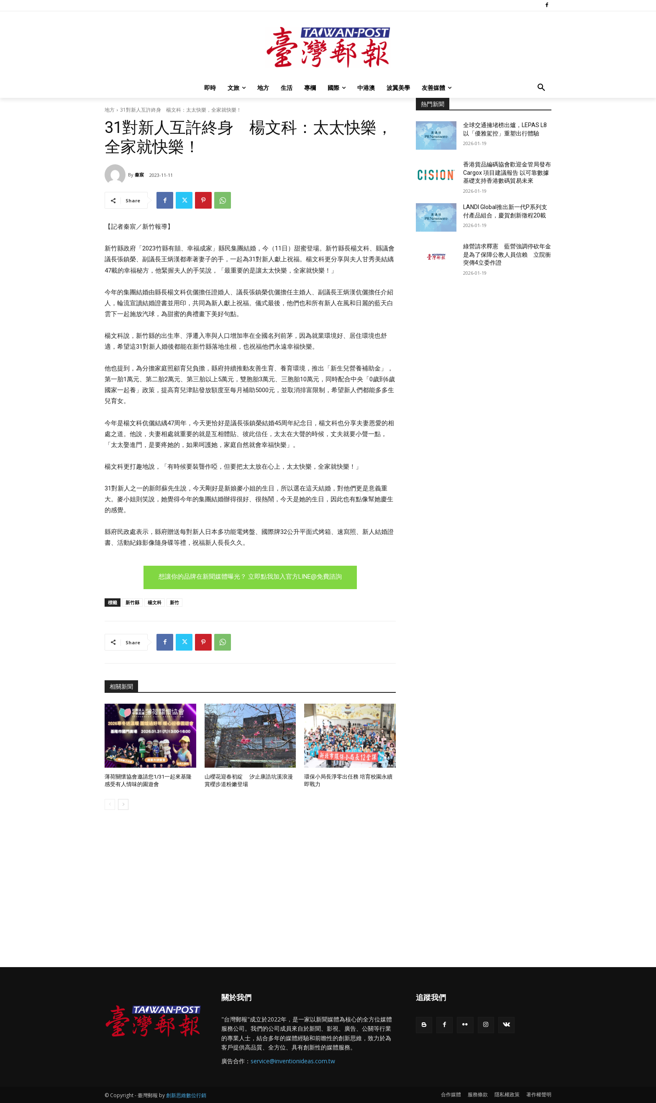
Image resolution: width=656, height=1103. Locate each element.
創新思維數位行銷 (186, 1095)
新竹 (174, 602)
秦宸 (139, 174)
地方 (110, 109)
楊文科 (154, 602)
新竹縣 (132, 602)
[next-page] (123, 804)
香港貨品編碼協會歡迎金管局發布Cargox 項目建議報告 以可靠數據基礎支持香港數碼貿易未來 (507, 172)
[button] (541, 88)
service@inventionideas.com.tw (293, 1061)
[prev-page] (110, 804)
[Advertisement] (483, 346)
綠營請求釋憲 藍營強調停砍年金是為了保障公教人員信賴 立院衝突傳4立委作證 (507, 254)
